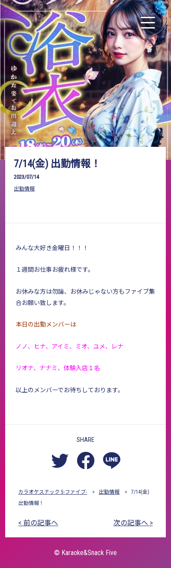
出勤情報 (24, 189)
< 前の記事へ (38, 523)
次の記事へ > (133, 523)
